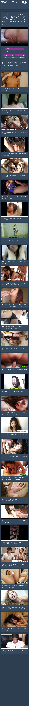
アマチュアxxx (9, 55)
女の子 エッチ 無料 (14, 2)
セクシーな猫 (20, 55)
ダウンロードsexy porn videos (14, 48)
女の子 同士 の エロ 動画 (17, 57)
